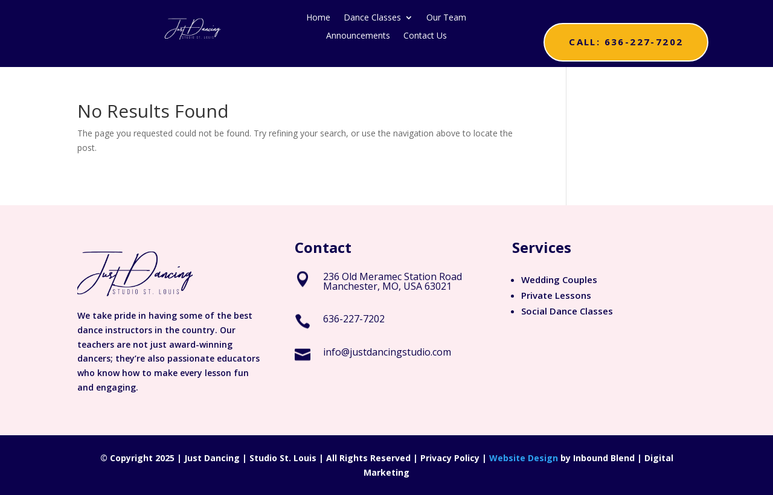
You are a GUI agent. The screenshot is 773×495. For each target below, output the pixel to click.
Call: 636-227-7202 (626, 42)
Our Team (446, 18)
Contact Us (425, 36)
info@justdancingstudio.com (387, 352)
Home (318, 18)
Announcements (358, 36)
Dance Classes (372, 18)
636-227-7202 (354, 318)
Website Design (523, 458)
